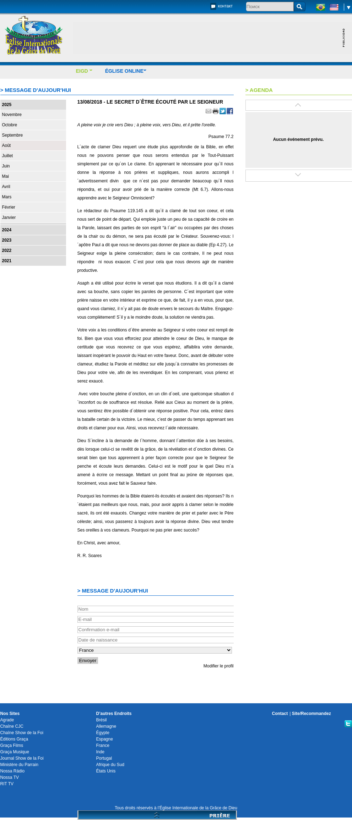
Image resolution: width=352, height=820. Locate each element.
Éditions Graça (14, 739)
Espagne (104, 739)
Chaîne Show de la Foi (21, 732)
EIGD (84, 71)
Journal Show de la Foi (22, 758)
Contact (280, 713)
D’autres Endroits (114, 713)
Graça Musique (14, 751)
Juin (6, 166)
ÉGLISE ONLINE (126, 71)
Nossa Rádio (12, 771)
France (102, 745)
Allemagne (106, 726)
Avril (6, 186)
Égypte (102, 732)
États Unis (106, 771)
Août (6, 145)
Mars (7, 196)
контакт (225, 6)
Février (8, 207)
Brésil (101, 719)
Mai (5, 176)
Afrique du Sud (110, 764)
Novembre (12, 114)
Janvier (9, 217)
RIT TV (7, 783)
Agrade (7, 719)
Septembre (12, 135)
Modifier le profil (219, 666)
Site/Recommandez (311, 713)
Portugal (104, 758)
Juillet (7, 155)
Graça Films (11, 745)
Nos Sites (10, 713)
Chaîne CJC (11, 726)
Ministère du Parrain (19, 764)
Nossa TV (9, 777)
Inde (100, 751)
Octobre (9, 124)
